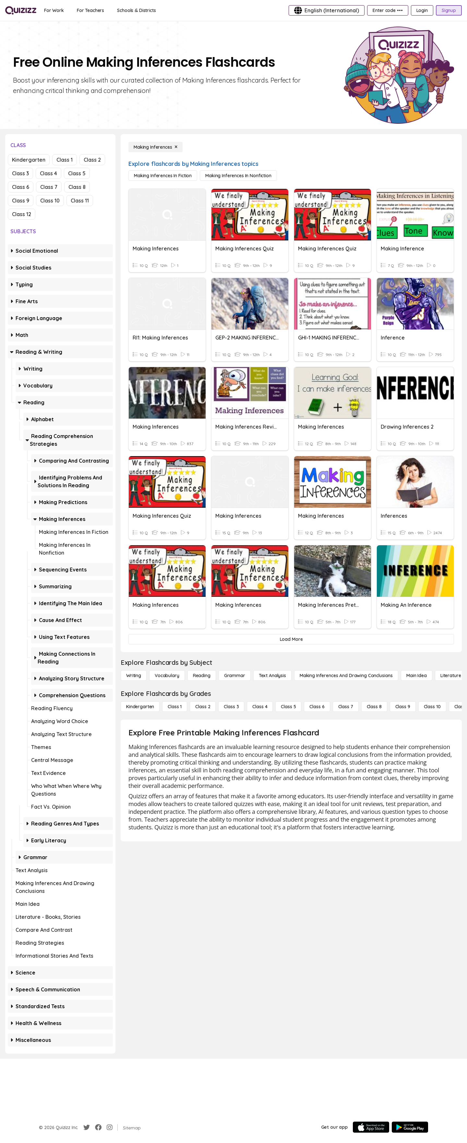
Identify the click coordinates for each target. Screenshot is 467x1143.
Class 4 (48, 173)
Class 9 (20, 200)
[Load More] (291, 639)
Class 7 (48, 187)
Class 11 (80, 200)
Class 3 (20, 173)
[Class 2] (203, 706)
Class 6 (20, 187)
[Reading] (201, 675)
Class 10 (50, 200)
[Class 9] (403, 706)
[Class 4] (260, 706)
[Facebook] (98, 1127)
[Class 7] (346, 706)
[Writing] (134, 675)
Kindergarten (28, 159)
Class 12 (21, 214)
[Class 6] (317, 706)
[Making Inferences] (155, 147)
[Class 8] (374, 706)
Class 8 (77, 187)
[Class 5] (288, 706)
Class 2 (92, 159)
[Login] (422, 10)
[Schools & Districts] (136, 10)
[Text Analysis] (272, 675)
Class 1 (64, 159)
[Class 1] (174, 706)
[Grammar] (235, 675)
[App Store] (371, 1127)
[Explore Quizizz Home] (20, 10)
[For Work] (54, 10)
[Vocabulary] (167, 675)
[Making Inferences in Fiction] (162, 175)
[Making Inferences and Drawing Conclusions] (346, 675)
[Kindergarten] (140, 706)
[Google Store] (410, 1127)
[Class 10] (432, 706)
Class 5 (77, 173)
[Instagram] (110, 1127)
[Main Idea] (416, 675)
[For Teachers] (90, 10)
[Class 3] (231, 706)
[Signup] (449, 10)
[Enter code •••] (387, 10)
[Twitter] (86, 1127)
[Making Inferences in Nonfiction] (238, 175)
